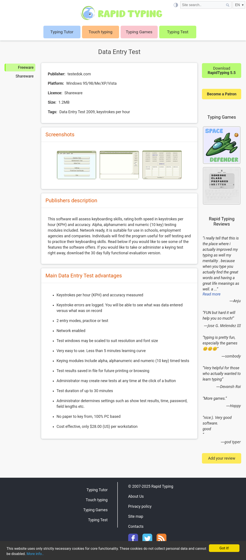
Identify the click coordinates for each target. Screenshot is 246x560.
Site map (135, 516)
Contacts (136, 526)
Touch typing (101, 31)
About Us (136, 496)
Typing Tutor (97, 490)
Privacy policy (140, 506)
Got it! (224, 548)
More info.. (48, 554)
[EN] (238, 5)
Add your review (221, 458)
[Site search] (202, 5)
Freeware (26, 67)
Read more (211, 294)
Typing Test (177, 31)
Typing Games (139, 31)
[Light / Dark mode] (175, 5)
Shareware (24, 76)
